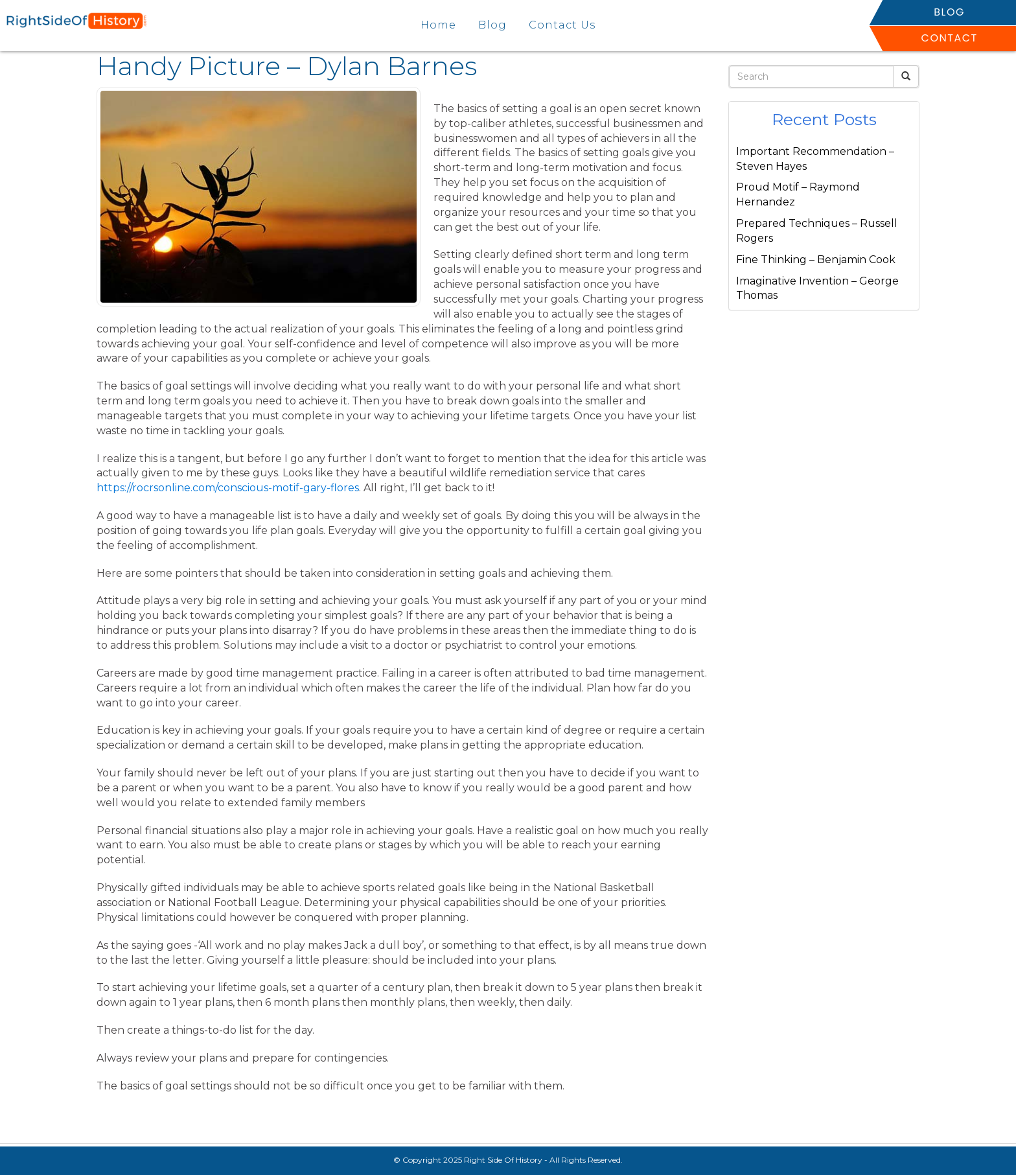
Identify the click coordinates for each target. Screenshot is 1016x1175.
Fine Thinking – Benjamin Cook (815, 259)
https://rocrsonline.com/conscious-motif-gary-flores (228, 488)
